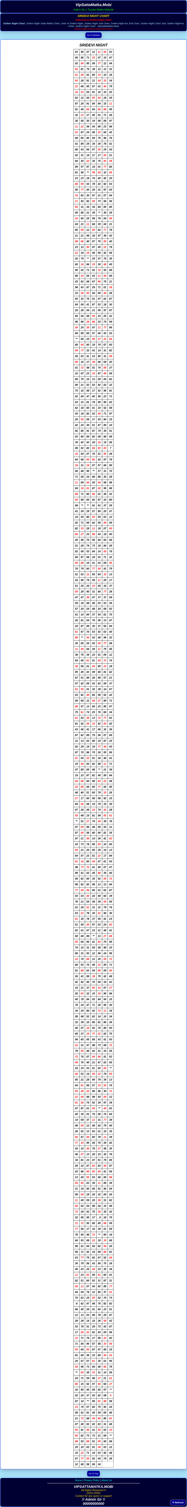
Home (78, 1480)
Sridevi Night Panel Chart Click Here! (93, 28)
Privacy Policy (92, 1480)
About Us (107, 1480)
